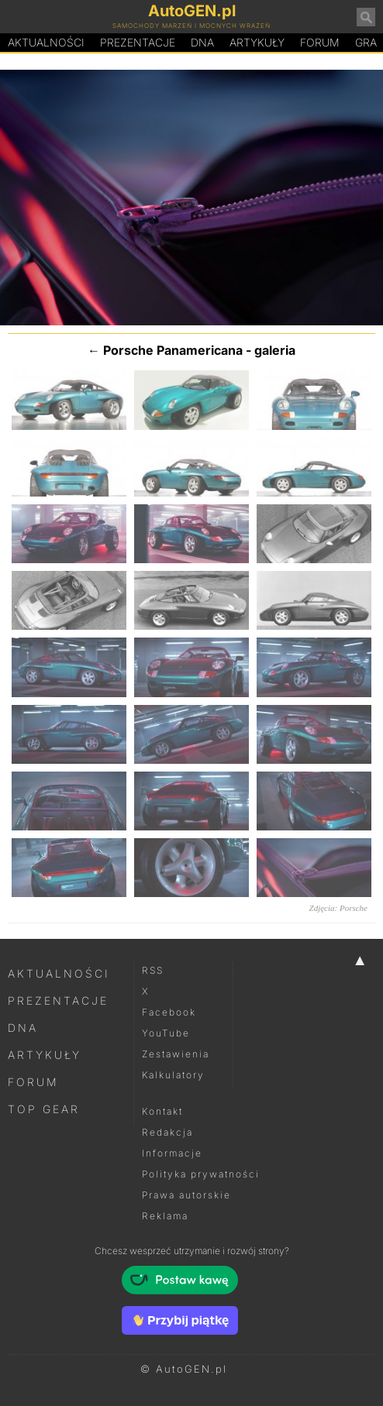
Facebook (169, 1012)
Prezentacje (137, 42)
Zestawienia (175, 1054)
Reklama (165, 1216)
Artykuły (257, 42)
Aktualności (46, 42)
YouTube (166, 1033)
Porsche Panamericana (173, 350)
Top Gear (44, 1109)
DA (202, 42)
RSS (153, 970)
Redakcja (167, 1132)
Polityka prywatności (201, 1174)
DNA (23, 1027)
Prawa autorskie (186, 1195)
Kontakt (162, 1111)
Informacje (172, 1153)
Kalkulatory (173, 1075)
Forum (320, 42)
